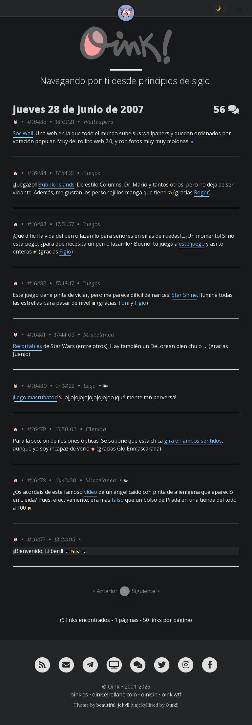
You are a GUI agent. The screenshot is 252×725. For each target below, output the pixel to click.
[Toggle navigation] (238, 8)
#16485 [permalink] (36, 121)
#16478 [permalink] (36, 480)
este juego (192, 243)
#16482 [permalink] (36, 283)
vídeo (90, 491)
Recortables (27, 346)
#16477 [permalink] (36, 539)
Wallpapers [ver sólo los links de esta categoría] (98, 121)
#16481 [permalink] (36, 334)
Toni (123, 302)
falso (118, 499)
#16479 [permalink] (36, 429)
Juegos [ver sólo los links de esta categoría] (91, 173)
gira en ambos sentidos (193, 440)
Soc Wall (23, 133)
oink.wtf (171, 694)
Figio (65, 251)
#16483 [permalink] (37, 224)
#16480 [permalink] (37, 385)
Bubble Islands (56, 184)
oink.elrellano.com (114, 694)
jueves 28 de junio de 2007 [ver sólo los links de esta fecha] (78, 109)
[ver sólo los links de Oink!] (15, 121)
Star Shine (184, 294)
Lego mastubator (35, 397)
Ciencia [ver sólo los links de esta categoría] (96, 429)
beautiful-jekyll (112, 705)
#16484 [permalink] (36, 173)
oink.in (149, 694)
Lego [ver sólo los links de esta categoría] (89, 385)
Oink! (171, 705)
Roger (201, 192)
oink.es (79, 694)
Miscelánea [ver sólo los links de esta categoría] (98, 334)
